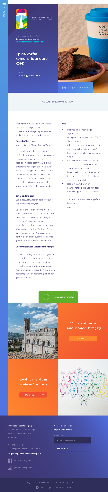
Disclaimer (59, 482)
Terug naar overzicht (75, 87)
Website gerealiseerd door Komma (56, 487)
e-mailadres (59, 436)
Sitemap (74, 482)
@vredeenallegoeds (23, 467)
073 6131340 (17, 445)
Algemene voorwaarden (38, 482)
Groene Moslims (75, 164)
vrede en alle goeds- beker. (80, 195)
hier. (76, 157)
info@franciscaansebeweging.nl (26, 449)
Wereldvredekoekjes (87, 203)
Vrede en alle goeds (22, 460)
